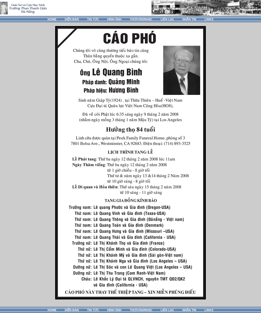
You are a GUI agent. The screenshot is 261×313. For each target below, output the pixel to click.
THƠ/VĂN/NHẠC (141, 19)
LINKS (209, 19)
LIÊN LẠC (167, 19)
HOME (52, 19)
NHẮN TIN (189, 19)
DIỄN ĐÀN (72, 19)
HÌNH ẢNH (114, 19)
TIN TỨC (93, 19)
